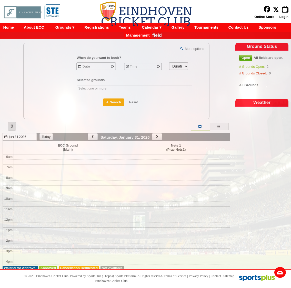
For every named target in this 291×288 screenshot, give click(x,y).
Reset (133, 102)
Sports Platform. (126, 276)
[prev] (92, 136)
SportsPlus (94, 276)
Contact (216, 276)
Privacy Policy (198, 276)
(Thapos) (108, 276)
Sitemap (228, 276)
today (46, 137)
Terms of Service (175, 276)
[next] (157, 136)
